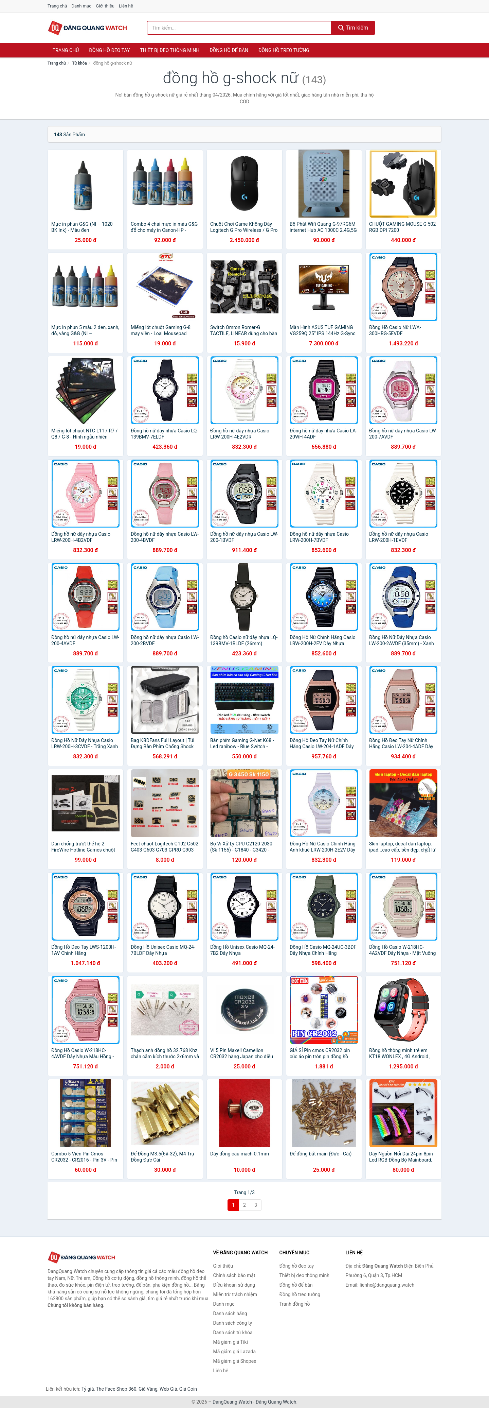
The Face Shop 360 (116, 1389)
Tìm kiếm (353, 27)
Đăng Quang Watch (276, 1402)
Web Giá (168, 1389)
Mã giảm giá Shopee (234, 1361)
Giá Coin (188, 1389)
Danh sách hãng (230, 1313)
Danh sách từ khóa (233, 1332)
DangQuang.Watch (232, 1402)
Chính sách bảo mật (234, 1275)
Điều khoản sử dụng (234, 1285)
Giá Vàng (148, 1389)
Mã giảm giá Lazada (234, 1351)
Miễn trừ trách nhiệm (235, 1294)
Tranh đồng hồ (294, 1304)
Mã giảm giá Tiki (230, 1342)
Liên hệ (126, 5)
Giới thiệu (105, 5)
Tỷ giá (88, 1389)
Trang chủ (57, 5)
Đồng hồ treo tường (283, 50)
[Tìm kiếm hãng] (239, 28)
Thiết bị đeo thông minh (169, 50)
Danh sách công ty (232, 1323)
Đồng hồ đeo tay (109, 50)
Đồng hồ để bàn (229, 50)
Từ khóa (79, 63)
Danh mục (82, 5)
